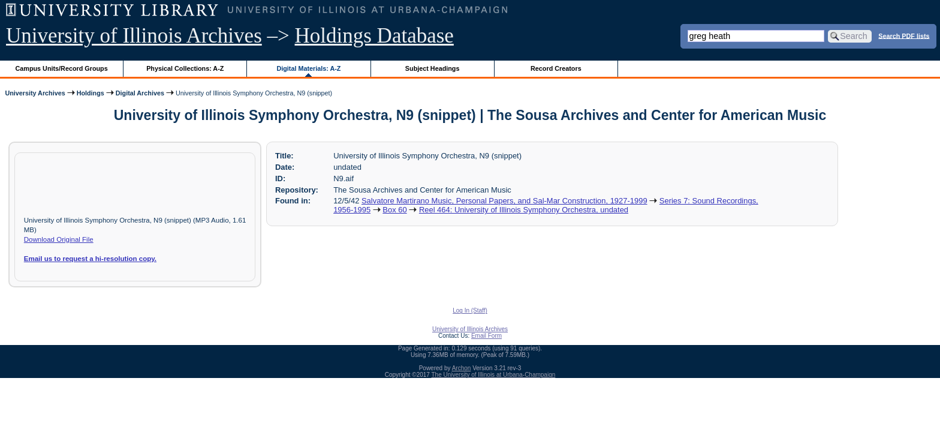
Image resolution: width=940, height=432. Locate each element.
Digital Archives (140, 93)
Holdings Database (374, 35)
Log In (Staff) (470, 310)
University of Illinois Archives (134, 35)
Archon (461, 368)
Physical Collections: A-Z (185, 68)
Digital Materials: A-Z (308, 68)
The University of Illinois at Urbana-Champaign (494, 374)
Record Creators (556, 68)
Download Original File (59, 239)
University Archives (35, 93)
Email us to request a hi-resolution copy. (90, 258)
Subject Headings (432, 68)
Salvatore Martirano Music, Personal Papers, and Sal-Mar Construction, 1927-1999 (504, 200)
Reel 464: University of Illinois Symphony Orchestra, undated (523, 209)
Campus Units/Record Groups (62, 68)
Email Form (486, 335)
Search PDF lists (903, 35)
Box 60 (394, 209)
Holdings (90, 93)
